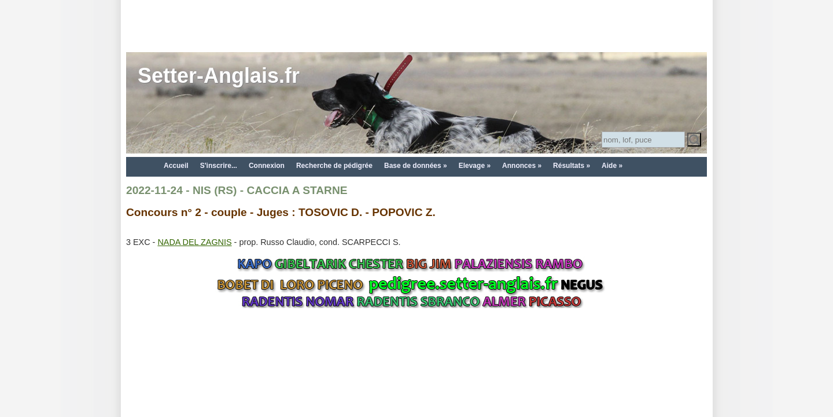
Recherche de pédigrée (334, 166)
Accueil (176, 166)
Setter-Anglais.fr (219, 75)
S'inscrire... (218, 166)
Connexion (267, 166)
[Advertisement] (416, 26)
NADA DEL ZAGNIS (194, 242)
